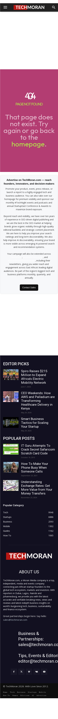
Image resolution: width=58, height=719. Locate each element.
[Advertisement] (29, 40)
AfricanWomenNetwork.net (21, 260)
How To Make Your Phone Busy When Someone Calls (34, 467)
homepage (28, 144)
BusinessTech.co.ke (33, 257)
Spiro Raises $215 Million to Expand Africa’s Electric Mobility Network (34, 376)
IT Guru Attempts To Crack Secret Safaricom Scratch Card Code (38, 449)
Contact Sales (29, 287)
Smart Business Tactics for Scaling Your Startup (34, 422)
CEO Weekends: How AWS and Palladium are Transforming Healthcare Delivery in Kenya (38, 400)
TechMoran (16, 257)
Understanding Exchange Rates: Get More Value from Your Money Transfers (36, 487)
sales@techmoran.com (15, 619)
